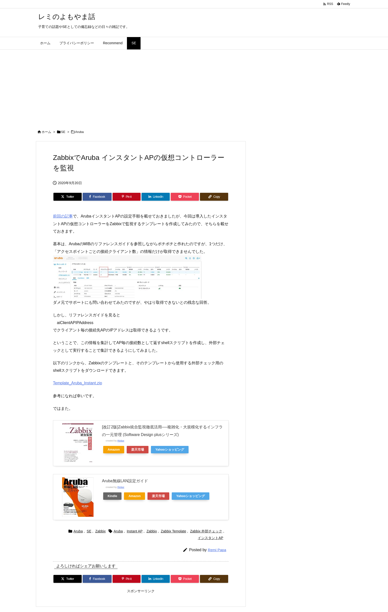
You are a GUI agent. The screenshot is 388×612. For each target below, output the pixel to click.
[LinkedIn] (156, 197)
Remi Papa (217, 550)
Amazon (114, 449)
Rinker (120, 440)
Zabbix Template (173, 531)
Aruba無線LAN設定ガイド (125, 481)
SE (63, 132)
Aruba (79, 132)
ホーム (46, 132)
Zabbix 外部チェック (206, 531)
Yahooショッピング (169, 449)
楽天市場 (137, 449)
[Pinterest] (127, 197)
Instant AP (135, 531)
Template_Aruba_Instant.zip (77, 383)
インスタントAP (210, 538)
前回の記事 (63, 216)
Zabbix (100, 531)
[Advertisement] (194, 86)
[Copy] (214, 197)
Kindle (112, 496)
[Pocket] (185, 197)
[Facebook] (97, 197)
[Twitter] (67, 197)
